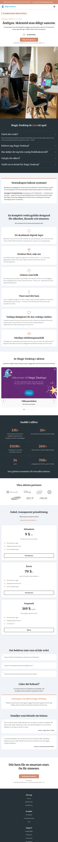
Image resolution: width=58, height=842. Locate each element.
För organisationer (29, 818)
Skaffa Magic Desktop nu (29, 776)
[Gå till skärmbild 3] (27, 409)
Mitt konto (29, 835)
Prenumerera (29, 556)
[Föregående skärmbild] (3, 400)
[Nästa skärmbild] (54, 400)
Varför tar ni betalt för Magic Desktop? (29, 164)
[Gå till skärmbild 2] (26, 409)
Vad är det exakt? (29, 134)
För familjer (29, 815)
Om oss (29, 798)
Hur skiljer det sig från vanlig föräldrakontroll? (29, 152)
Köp (29, 822)
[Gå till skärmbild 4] (30, 409)
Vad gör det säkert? (29, 158)
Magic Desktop (8, 6)
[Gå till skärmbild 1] (24, 409)
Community (29, 838)
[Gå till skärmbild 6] (33, 409)
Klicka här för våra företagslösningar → (43, 2)
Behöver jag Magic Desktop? (29, 146)
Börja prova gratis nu (29, 40)
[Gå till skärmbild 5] (32, 409)
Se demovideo (29, 34)
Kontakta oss (29, 805)
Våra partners (29, 802)
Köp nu (29, 630)
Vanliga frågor (29, 831)
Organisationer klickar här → (29, 520)
